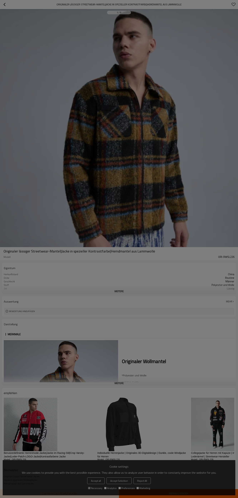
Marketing (143, 488)
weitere (119, 291)
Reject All (142, 481)
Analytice (110, 488)
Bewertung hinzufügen (22, 311)
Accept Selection (119, 481)
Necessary (95, 488)
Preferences (126, 488)
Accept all (96, 481)
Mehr (229, 301)
